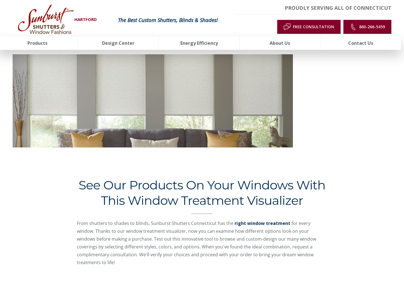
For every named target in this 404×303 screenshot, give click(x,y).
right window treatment (262, 223)
